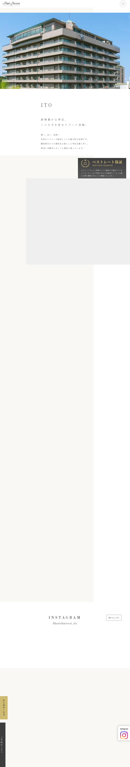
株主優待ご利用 (3, 707)
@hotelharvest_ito (65, 623)
